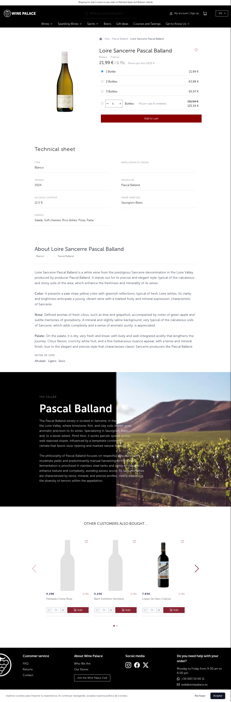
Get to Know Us (178, 23)
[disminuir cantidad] (107, 104)
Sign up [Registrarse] (194, 13)
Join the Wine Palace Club (92, 677)
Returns (28, 669)
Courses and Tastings (147, 23)
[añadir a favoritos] (196, 50)
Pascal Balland (130, 185)
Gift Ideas (122, 23)
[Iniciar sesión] (179, 13)
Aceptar (217, 695)
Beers (107, 23)
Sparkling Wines (70, 23)
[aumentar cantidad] (120, 104)
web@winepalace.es (194, 684)
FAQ (25, 663)
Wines (47, 23)
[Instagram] (128, 665)
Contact (28, 675)
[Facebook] (137, 665)
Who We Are (82, 663)
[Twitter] (146, 665)
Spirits (93, 23)
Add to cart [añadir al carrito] (151, 118)
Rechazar (200, 695)
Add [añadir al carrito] (78, 610)
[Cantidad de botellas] (113, 104)
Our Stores (81, 669)
